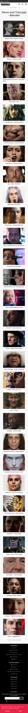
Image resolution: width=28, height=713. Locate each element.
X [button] (26, 705)
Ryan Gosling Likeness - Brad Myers (14, 245)
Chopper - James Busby (14, 431)
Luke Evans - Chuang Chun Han (14, 225)
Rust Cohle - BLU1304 (14, 184)
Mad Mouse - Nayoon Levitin (14, 163)
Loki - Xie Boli (14, 410)
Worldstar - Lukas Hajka (14, 533)
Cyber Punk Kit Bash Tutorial (13, 307)
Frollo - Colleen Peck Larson (14, 348)
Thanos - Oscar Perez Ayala (14, 554)
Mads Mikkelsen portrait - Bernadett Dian (14, 80)
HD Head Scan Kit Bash (14, 266)
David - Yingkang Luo (14, 636)
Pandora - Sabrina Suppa (14, 59)
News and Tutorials (13, 7)
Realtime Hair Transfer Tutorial (14, 38)
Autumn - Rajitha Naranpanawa (14, 616)
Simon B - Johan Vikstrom (14, 328)
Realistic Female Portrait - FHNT (14, 472)
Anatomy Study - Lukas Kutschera (14, 142)
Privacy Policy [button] (16, 708)
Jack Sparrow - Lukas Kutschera (14, 122)
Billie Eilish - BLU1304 (14, 204)
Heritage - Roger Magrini (14, 595)
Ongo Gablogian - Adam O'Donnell (14, 369)
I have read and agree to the (14, 701)
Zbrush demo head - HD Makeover (14, 286)
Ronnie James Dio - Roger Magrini (14, 451)
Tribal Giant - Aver (14, 101)
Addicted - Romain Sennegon (14, 492)
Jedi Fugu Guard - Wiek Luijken (14, 513)
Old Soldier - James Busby (14, 575)
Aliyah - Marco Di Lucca (14, 389)
